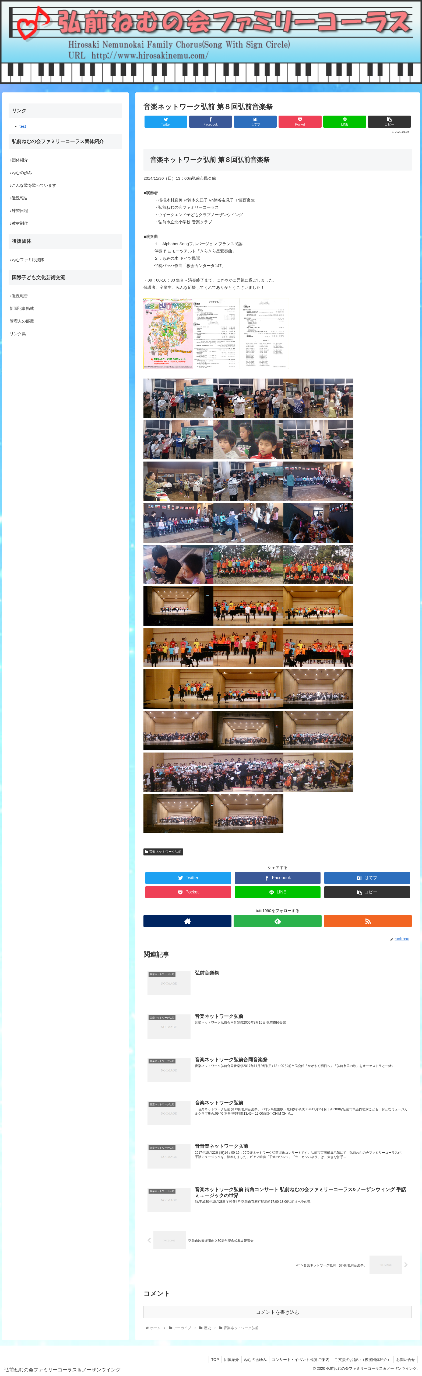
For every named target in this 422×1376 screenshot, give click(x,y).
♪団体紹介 (19, 160)
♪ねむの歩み (21, 172)
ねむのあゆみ (253, 1359)
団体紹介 (229, 1359)
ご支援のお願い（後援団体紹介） (362, 1359)
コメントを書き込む (278, 1311)
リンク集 (18, 333)
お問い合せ (405, 1359)
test (22, 126)
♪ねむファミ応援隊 (27, 259)
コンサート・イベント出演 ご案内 (299, 1359)
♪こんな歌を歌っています (33, 185)
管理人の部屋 (22, 321)
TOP (212, 1359)
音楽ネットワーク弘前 (163, 852)
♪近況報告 (19, 198)
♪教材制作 (19, 223)
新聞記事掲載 (22, 308)
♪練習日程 (19, 210)
